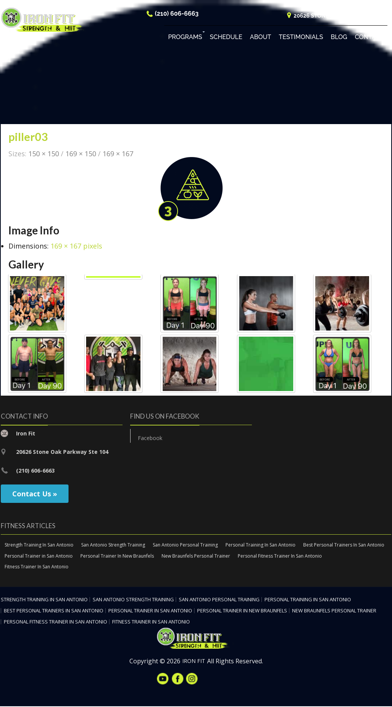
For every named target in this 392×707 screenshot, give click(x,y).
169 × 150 (80, 154)
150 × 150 (43, 154)
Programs (185, 38)
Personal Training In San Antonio (260, 545)
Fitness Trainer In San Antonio (37, 567)
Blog (339, 38)
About (260, 38)
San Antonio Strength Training (113, 545)
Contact (369, 38)
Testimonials (301, 38)
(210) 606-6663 (177, 14)
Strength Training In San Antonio (39, 545)
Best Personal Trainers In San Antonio (343, 545)
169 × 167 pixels (76, 246)
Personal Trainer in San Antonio (39, 556)
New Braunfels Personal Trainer (196, 556)
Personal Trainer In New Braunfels (117, 556)
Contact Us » (34, 494)
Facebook (150, 438)
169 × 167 (118, 154)
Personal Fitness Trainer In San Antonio (280, 556)
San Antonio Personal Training (185, 545)
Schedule (226, 38)
